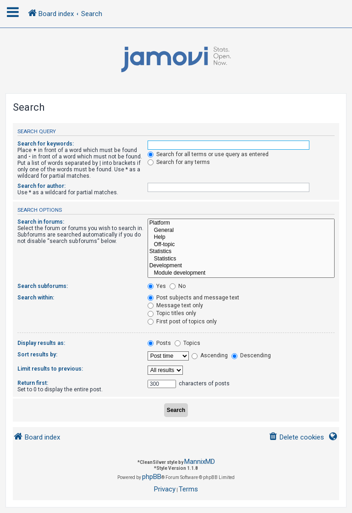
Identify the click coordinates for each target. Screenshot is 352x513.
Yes (157, 286)
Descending (251, 355)
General (241, 230)
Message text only (175, 305)
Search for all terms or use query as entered (208, 154)
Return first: (32, 383)
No (178, 286)
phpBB (151, 477)
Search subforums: (42, 286)
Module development (241, 273)
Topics (187, 343)
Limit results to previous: (50, 369)
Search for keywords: (45, 144)
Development (241, 266)
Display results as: (41, 343)
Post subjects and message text (193, 297)
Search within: (35, 297)
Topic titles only (172, 313)
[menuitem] (296, 437)
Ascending (210, 355)
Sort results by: (37, 354)
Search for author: (41, 186)
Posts (159, 343)
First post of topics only (182, 321)
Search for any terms (179, 162)
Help (241, 237)
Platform (241, 223)
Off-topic (241, 244)
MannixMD (199, 461)
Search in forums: (40, 222)
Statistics (241, 251)
